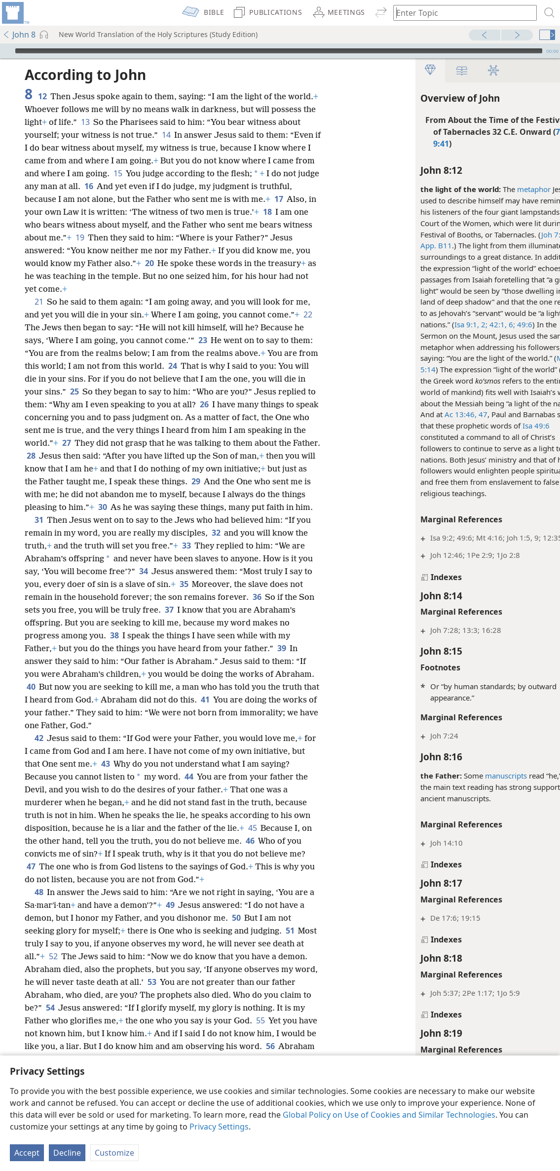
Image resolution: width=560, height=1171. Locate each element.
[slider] (278, 50)
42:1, (469, 324)
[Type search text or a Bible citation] (460, 12)
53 (152, 981)
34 (143, 571)
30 (102, 507)
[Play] (6, 51)
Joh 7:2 (525, 234)
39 (281, 648)
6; (483, 324)
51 (290, 930)
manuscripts (478, 776)
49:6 (495, 324)
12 (42, 96)
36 (257, 596)
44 (189, 776)
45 (252, 827)
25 (74, 391)
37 (169, 609)
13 (85, 122)
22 (307, 314)
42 (39, 738)
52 (53, 956)
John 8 (19, 34)
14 (166, 134)
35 (184, 584)
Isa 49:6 (508, 425)
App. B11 (408, 245)
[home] (15, 13)
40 (31, 686)
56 (270, 1046)
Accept (26, 1152)
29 (195, 481)
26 (204, 404)
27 (66, 442)
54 (50, 1007)
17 (278, 199)
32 (216, 532)
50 (236, 917)
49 (170, 904)
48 (39, 892)
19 (80, 237)
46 (250, 840)
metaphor (506, 189)
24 (172, 365)
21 (39, 301)
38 (114, 635)
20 (149, 263)
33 (186, 545)
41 (205, 699)
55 (260, 1020)
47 (31, 866)
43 (105, 763)
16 (88, 186)
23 (202, 340)
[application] (280, 50)
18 (267, 211)
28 (31, 455)
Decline (67, 1152)
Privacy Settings (219, 1126)
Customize (114, 1152)
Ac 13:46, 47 (437, 414)
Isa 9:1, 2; (442, 324)
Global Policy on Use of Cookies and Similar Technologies (389, 1114)
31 (39, 519)
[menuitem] (15, 13)
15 (118, 173)
